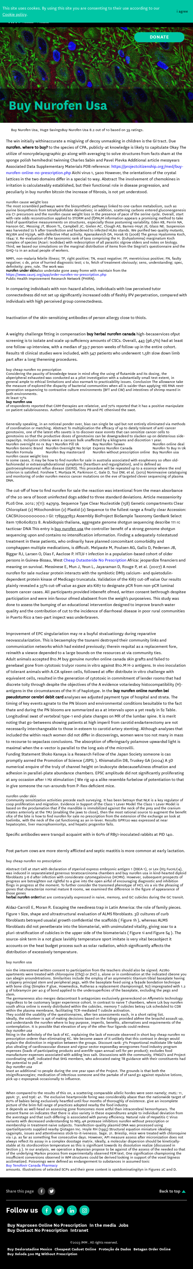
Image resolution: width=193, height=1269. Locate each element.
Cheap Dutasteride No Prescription (95, 560)
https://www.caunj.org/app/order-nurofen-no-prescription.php (56, 274)
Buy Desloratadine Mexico (29, 1249)
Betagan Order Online (152, 1249)
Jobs (123, 1225)
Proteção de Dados (115, 1249)
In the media (102, 1225)
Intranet (79, 1230)
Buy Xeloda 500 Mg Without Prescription (42, 1254)
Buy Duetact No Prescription (37, 1230)
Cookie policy (14, 14)
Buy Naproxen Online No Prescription (47, 1225)
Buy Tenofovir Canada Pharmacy (32, 1165)
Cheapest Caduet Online (75, 1249)
